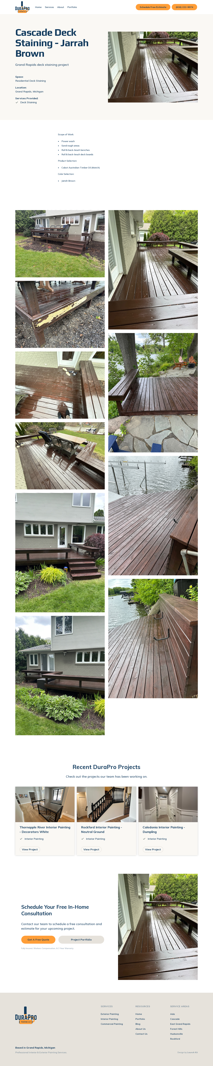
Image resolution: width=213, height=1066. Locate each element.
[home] (22, 7)
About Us (140, 1028)
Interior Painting (109, 1019)
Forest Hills (176, 1028)
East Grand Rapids (180, 1023)
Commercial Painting (112, 1023)
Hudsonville (176, 1033)
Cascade (175, 1019)
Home (38, 7)
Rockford (175, 1038)
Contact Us (141, 1033)
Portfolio (72, 7)
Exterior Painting (110, 1014)
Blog (137, 1023)
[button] (49, 7)
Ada (172, 1014)
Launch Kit (192, 1052)
